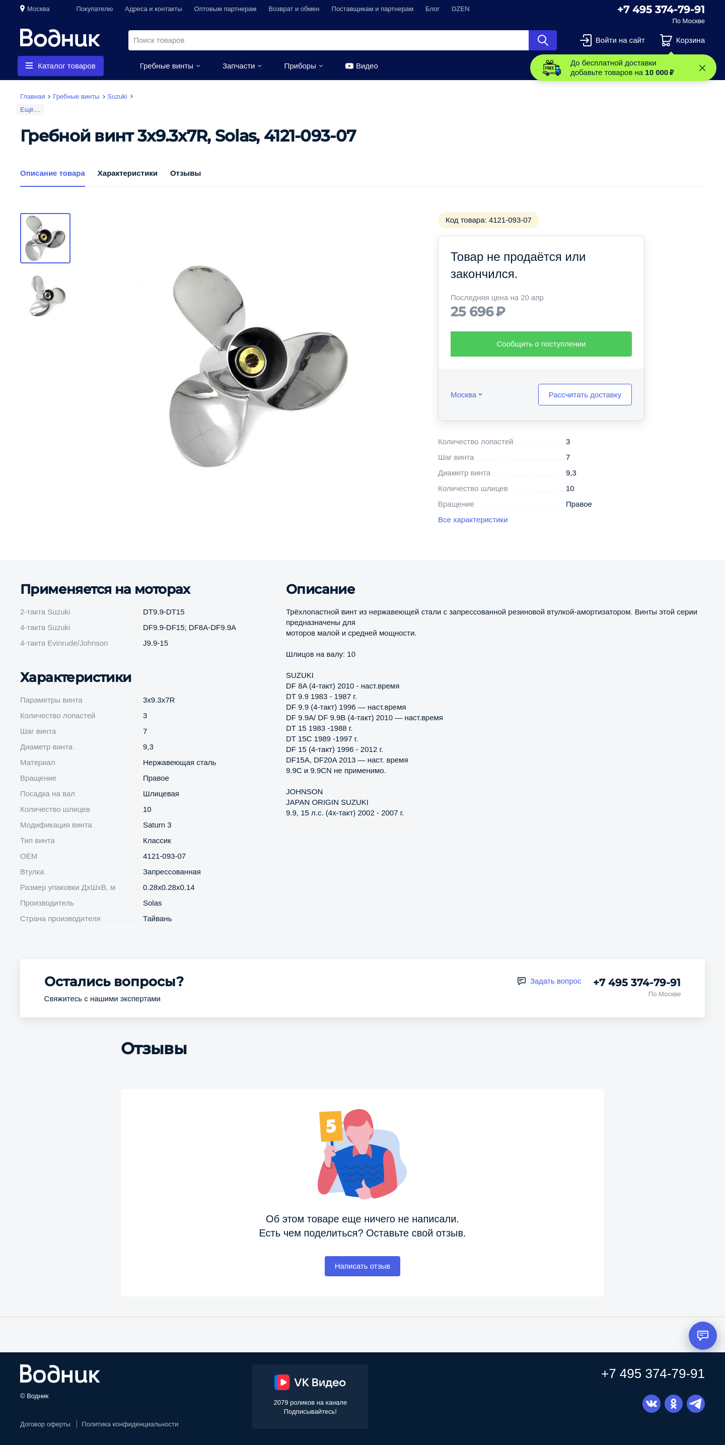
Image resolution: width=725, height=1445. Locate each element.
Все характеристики (473, 519)
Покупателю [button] (94, 9)
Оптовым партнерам (225, 9)
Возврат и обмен (294, 9)
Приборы (300, 65)
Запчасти (239, 65)
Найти (543, 40)
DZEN (460, 9)
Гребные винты (166, 65)
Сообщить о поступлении (541, 343)
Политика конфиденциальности (130, 1424)
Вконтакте (651, 1404)
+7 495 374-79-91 (661, 10)
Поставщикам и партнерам (373, 9)
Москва (38, 9)
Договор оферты (45, 1424)
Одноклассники (674, 1404)
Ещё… (30, 109)
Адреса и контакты (153, 9)
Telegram (696, 1404)
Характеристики (128, 172)
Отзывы (185, 172)
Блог (432, 9)
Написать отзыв (363, 1266)
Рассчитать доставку (585, 394)
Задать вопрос (555, 981)
